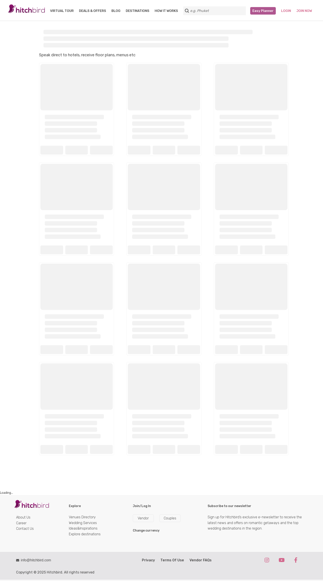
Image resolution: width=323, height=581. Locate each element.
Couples (170, 518)
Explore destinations (85, 534)
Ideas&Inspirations (83, 528)
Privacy (148, 560)
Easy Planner (263, 11)
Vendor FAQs (201, 560)
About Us (23, 517)
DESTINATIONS (137, 11)
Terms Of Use (172, 560)
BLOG (115, 11)
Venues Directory (82, 517)
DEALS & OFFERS (92, 11)
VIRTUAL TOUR (62, 11)
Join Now (304, 11)
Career (21, 523)
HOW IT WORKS (166, 11)
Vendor (143, 518)
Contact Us (25, 528)
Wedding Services (83, 523)
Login (286, 11)
